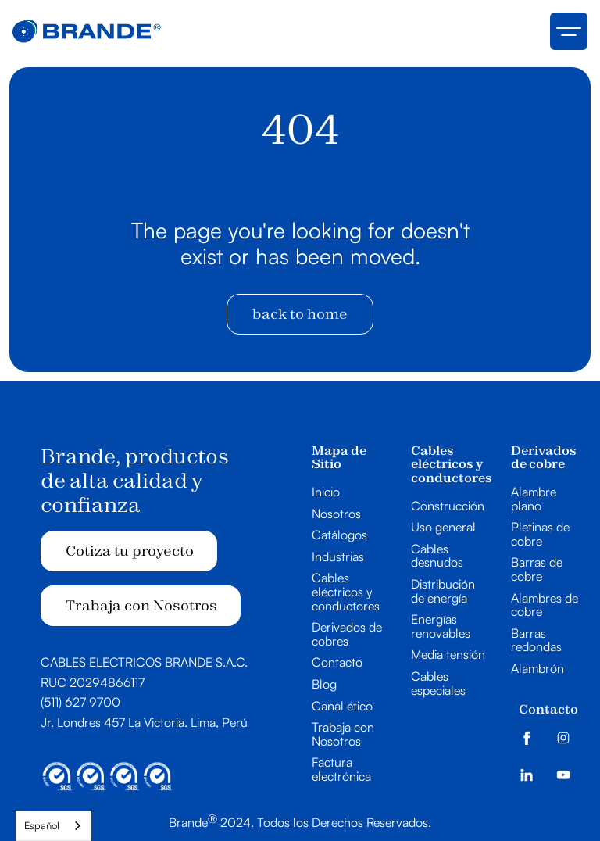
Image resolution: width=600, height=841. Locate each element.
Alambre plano (533, 499)
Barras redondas (536, 640)
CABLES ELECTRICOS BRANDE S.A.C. (144, 662)
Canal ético (342, 707)
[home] (86, 31)
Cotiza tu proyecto (130, 551)
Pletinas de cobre (540, 534)
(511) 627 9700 (80, 702)
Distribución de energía (443, 591)
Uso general (443, 528)
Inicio (326, 492)
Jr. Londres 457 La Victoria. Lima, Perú (144, 722)
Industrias (338, 557)
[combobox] (53, 826)
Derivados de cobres (347, 634)
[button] (569, 31)
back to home (300, 314)
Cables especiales (438, 683)
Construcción (447, 506)
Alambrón (537, 669)
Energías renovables (440, 626)
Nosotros (336, 514)
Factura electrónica (341, 769)
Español (41, 825)
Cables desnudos (437, 556)
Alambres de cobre (544, 605)
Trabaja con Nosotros (141, 605)
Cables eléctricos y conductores (346, 592)
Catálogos (339, 535)
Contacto (337, 663)
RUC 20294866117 (93, 682)
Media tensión (448, 655)
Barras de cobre (536, 569)
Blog (324, 685)
